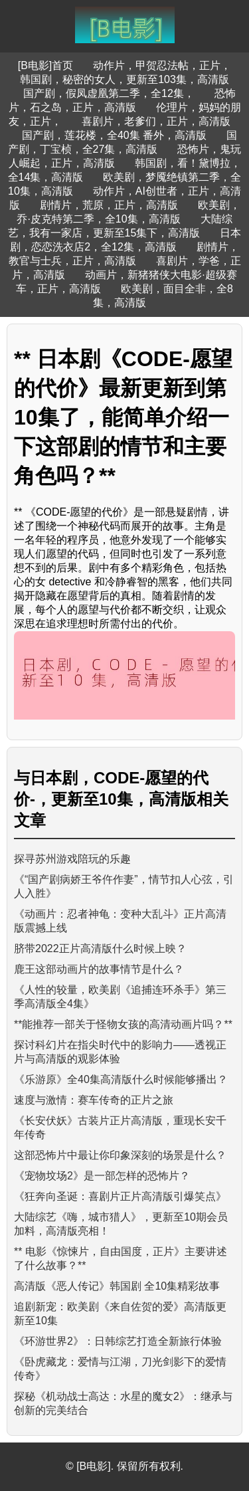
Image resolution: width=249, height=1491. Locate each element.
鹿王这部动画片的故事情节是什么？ (99, 969)
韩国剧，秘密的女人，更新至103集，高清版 (124, 79)
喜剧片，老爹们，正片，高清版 (156, 121)
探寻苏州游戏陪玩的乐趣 (72, 858)
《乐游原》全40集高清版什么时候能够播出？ (121, 1079)
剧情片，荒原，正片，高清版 (109, 205)
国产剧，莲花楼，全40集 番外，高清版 (114, 135)
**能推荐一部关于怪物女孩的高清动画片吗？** (123, 1024)
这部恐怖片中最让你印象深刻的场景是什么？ (120, 1155)
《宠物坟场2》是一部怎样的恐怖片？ (102, 1175)
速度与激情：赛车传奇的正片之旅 (93, 1100)
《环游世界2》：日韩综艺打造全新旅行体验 (118, 1341)
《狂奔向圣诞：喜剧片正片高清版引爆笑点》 (120, 1196)
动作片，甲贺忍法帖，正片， (162, 65)
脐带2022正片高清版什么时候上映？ (100, 948)
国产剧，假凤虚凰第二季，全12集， (109, 93)
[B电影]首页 (46, 65)
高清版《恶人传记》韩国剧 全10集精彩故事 (117, 1286)
